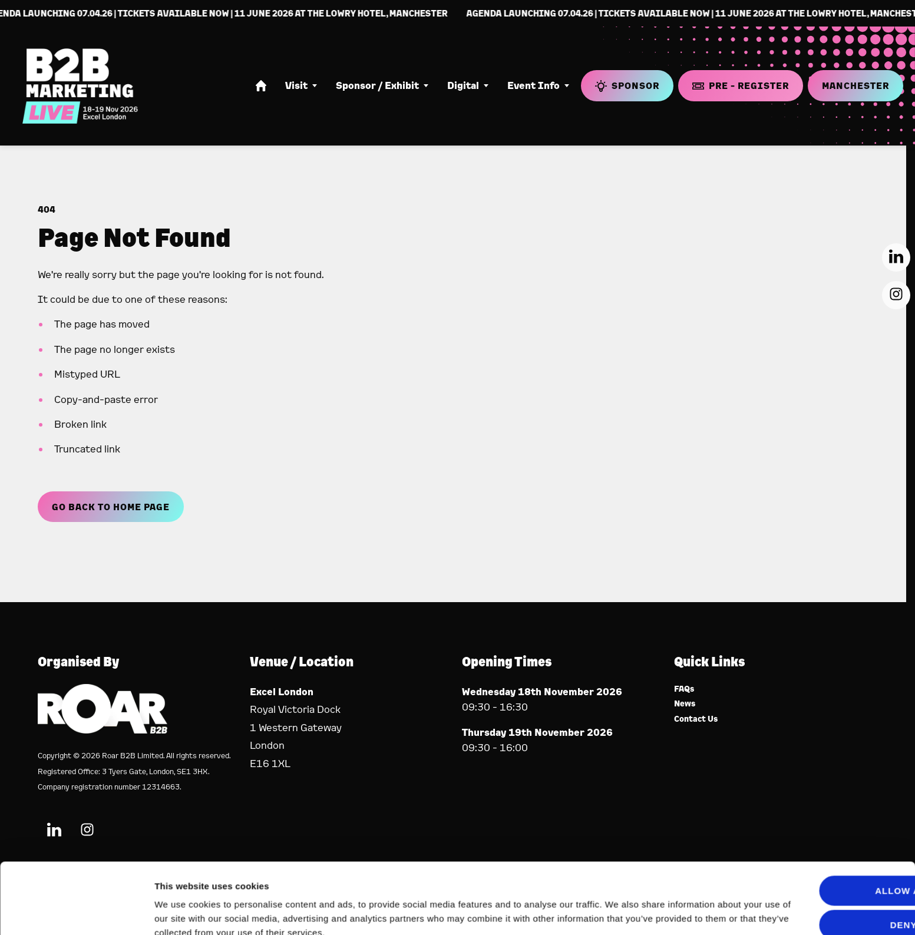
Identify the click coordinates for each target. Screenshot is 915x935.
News (685, 704)
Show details (181, 912)
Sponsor (627, 86)
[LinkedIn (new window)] (896, 257)
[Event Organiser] (102, 729)
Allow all (816, 837)
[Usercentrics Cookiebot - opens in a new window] (76, 912)
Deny (816, 872)
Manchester (855, 85)
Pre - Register (740, 85)
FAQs (684, 689)
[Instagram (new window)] (896, 295)
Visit (296, 85)
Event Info (533, 85)
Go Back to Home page (111, 507)
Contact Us (696, 719)
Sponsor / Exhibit (377, 85)
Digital (463, 85)
